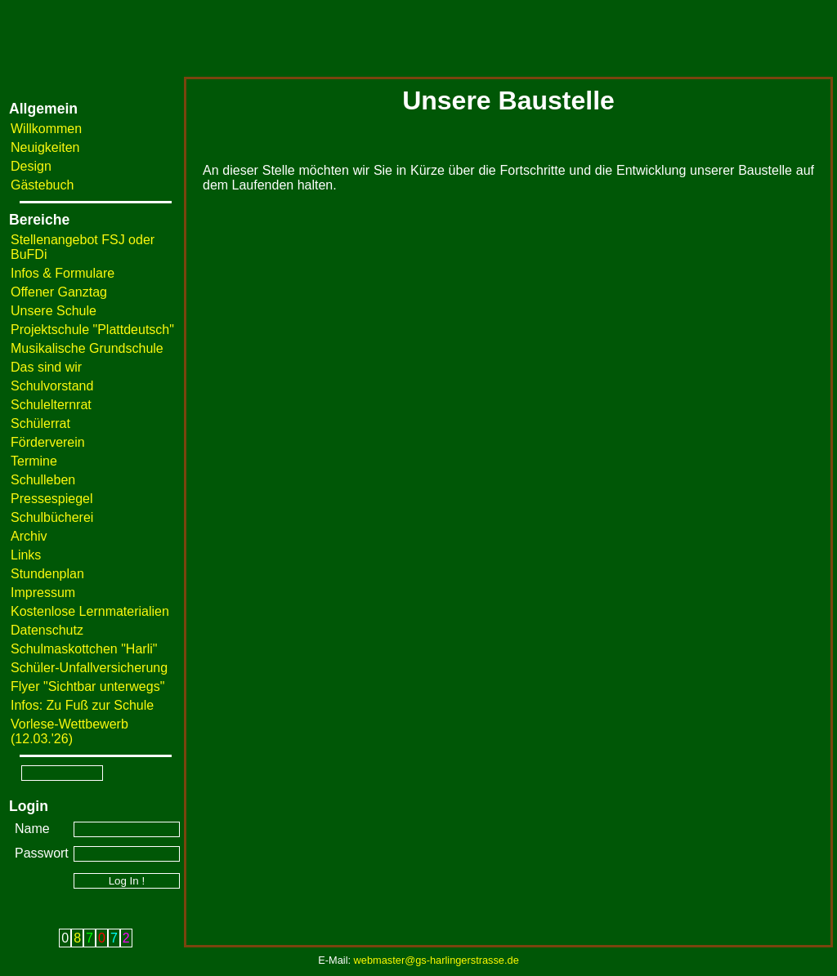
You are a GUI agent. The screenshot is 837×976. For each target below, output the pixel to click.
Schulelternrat (51, 405)
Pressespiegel (52, 499)
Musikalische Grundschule (87, 348)
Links (26, 555)
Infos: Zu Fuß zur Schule (82, 705)
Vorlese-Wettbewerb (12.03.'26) (69, 731)
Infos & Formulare (62, 273)
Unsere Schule (53, 311)
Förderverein (48, 442)
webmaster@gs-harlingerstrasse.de (436, 960)
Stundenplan (47, 574)
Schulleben (43, 480)
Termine (34, 461)
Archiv (29, 536)
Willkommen (46, 129)
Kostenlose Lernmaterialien (90, 611)
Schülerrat (40, 423)
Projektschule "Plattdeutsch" (92, 329)
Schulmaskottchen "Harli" (84, 649)
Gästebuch (42, 185)
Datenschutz (47, 630)
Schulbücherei (52, 517)
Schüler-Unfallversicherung (89, 668)
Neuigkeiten (45, 147)
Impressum (43, 592)
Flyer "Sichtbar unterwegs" (87, 686)
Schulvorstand (52, 386)
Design (31, 166)
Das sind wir (46, 367)
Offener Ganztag (59, 292)
